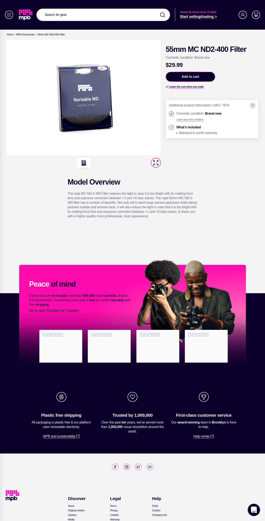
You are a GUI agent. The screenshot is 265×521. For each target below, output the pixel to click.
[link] (26, 14)
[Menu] (9, 15)
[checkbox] (252, 105)
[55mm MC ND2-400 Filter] (51, 34)
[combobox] (103, 15)
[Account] (243, 15)
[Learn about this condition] (189, 119)
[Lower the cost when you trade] (185, 87)
